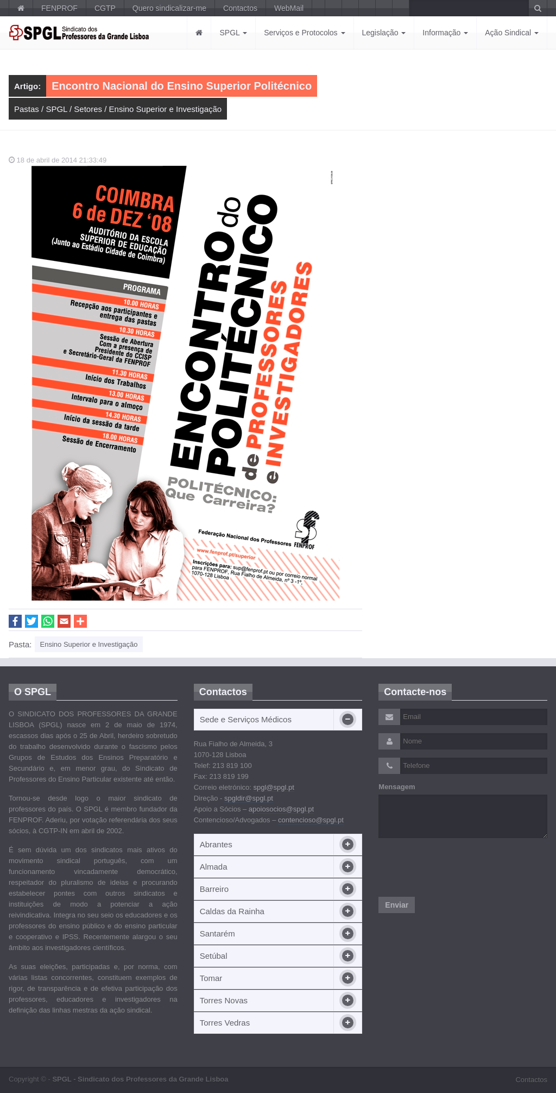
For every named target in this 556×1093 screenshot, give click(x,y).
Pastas (26, 109)
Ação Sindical (512, 32)
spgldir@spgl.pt (248, 798)
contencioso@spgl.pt (311, 820)
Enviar (396, 905)
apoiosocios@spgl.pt (281, 809)
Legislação (384, 32)
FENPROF (59, 8)
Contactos (240, 8)
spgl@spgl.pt (273, 787)
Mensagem (396, 787)
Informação (445, 32)
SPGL (233, 32)
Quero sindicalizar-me (169, 8)
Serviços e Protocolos (304, 32)
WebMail (289, 8)
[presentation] (461, 867)
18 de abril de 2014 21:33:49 (57, 160)
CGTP (105, 8)
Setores (88, 109)
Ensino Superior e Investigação (165, 109)
